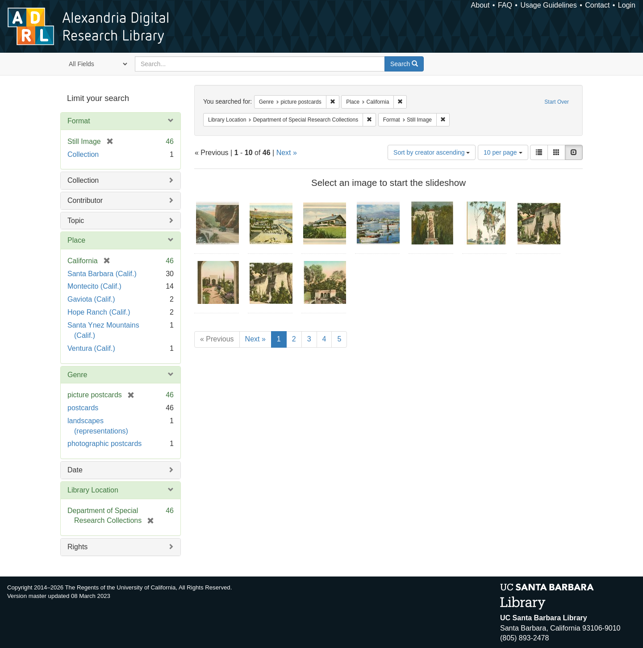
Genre (77, 375)
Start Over (556, 102)
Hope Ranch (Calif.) (98, 312)
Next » (286, 152)
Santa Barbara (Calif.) (102, 274)
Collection (83, 154)
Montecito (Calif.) (94, 286)
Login (626, 5)
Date (75, 470)
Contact (597, 5)
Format (78, 121)
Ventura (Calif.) (91, 348)
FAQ (505, 5)
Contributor (85, 200)
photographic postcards (104, 443)
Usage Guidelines (548, 5)
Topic (75, 220)
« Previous (217, 339)
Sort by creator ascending (431, 152)
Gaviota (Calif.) (91, 299)
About (480, 5)
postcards (82, 408)
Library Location (92, 490)
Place (76, 240)
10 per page (503, 152)
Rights (77, 547)
